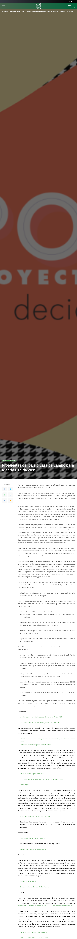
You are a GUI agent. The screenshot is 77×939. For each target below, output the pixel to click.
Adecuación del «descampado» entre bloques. (35, 745)
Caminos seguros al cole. (28, 881)
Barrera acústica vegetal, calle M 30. (32, 774)
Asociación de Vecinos (8, 475)
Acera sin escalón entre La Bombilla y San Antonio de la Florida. (41, 722)
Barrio (5, 460)
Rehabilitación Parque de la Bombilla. (32, 838)
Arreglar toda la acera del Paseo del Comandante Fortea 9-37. (41, 717)
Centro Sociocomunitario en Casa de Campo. (35, 938)
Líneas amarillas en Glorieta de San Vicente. (34, 887)
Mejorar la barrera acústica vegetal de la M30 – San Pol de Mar (41, 779)
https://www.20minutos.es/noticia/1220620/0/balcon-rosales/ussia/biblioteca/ (45, 906)
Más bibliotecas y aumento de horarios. (33, 932)
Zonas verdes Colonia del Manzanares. (33, 849)
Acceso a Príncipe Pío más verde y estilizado (35, 816)
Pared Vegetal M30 (26, 785)
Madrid (12, 460)
